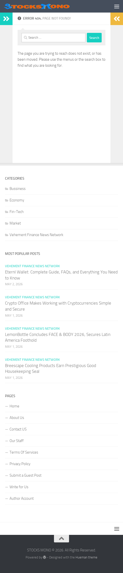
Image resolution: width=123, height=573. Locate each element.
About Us (17, 417)
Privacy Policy (20, 464)
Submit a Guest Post (25, 475)
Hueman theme (86, 557)
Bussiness (18, 188)
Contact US (18, 429)
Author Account (22, 498)
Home (14, 406)
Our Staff (17, 441)
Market (15, 223)
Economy (17, 200)
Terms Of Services (24, 452)
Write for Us (19, 487)
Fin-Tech (17, 211)
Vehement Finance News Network (36, 235)
